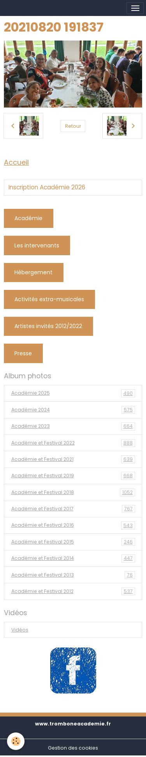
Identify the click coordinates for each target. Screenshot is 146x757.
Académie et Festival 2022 (73, 443)
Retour (73, 126)
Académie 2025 (73, 393)
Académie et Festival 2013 (73, 575)
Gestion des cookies (73, 748)
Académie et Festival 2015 (73, 542)
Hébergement (33, 272)
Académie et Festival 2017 (73, 509)
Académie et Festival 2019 (73, 476)
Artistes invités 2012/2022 (48, 326)
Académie (28, 218)
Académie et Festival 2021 (73, 459)
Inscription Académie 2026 (47, 187)
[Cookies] (16, 741)
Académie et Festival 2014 (73, 558)
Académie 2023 (73, 426)
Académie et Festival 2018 (73, 492)
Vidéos (19, 629)
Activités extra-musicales (49, 299)
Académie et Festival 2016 (73, 525)
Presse (23, 353)
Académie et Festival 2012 (73, 591)
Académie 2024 (73, 410)
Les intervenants (36, 245)
